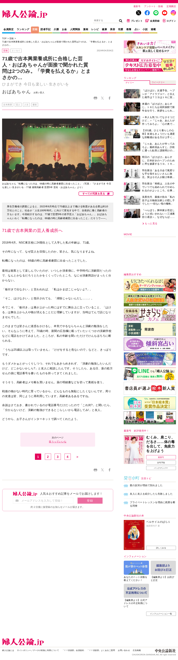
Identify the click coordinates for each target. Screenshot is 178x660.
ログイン (169, 20)
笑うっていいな (58, 441)
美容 (112, 29)
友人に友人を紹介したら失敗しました (151, 493)
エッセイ (16, 50)
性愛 (120, 29)
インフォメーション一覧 (161, 614)
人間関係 (75, 29)
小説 (145, 29)
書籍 (35, 104)
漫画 (85, 29)
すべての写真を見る (93, 193)
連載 (153, 29)
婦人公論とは (8, 650)
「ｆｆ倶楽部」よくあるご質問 (101, 650)
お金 (64, 29)
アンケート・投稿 (153, 6)
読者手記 (46, 29)
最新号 (137, 6)
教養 (128, 29)
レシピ (95, 29)
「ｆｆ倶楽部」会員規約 (73, 650)
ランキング (23, 29)
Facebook (109, 98)
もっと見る (151, 223)
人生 (26, 104)
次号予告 (161, 463)
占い (137, 29)
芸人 (18, 104)
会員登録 (152, 20)
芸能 (34, 29)
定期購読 (171, 6)
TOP (4, 38)
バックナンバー (161, 468)
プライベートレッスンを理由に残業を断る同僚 (152, 504)
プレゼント (135, 20)
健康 (104, 29)
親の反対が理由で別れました (146, 485)
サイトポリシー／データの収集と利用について (38, 650)
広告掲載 (137, 650)
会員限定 (8, 29)
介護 (56, 29)
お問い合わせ (124, 650)
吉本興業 (7, 104)
